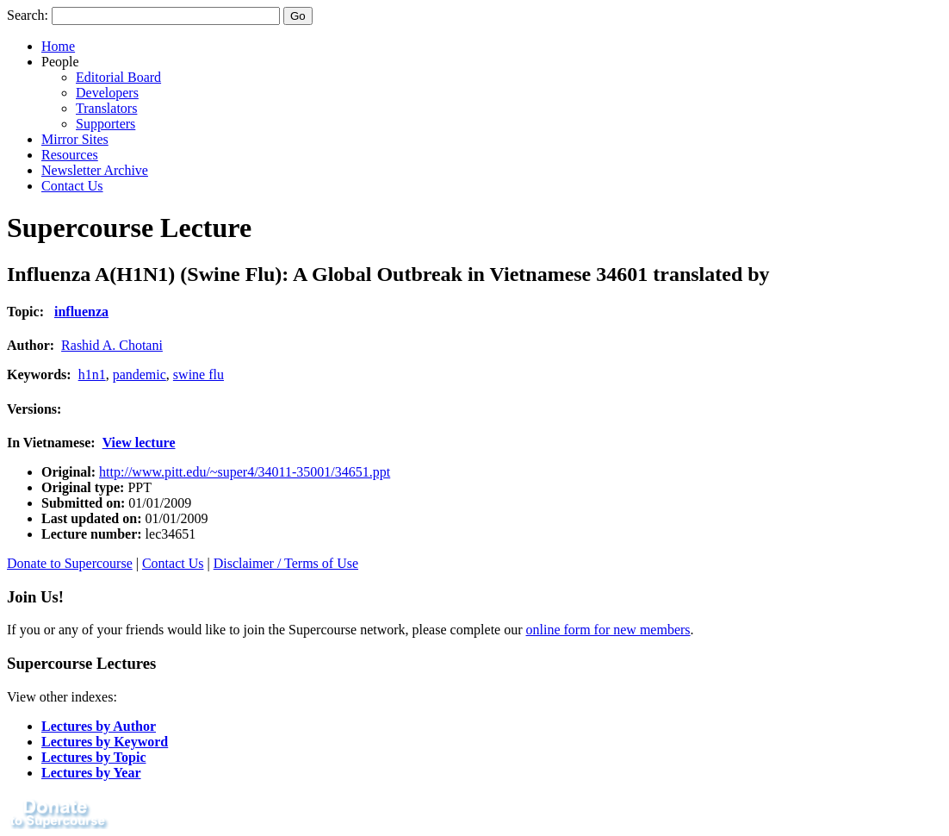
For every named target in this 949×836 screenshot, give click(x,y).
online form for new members (608, 629)
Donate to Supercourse (70, 563)
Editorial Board (118, 77)
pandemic (139, 374)
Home (58, 46)
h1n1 (92, 374)
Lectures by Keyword (104, 741)
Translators (106, 108)
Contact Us (72, 185)
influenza (81, 311)
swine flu (198, 374)
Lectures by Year (91, 772)
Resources (69, 154)
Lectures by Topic (93, 757)
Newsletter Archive (94, 170)
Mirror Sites (75, 139)
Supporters (105, 123)
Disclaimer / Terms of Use (286, 563)
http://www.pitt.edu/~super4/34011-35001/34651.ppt (244, 472)
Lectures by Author (98, 726)
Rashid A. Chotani (112, 345)
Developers (107, 92)
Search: (27, 15)
